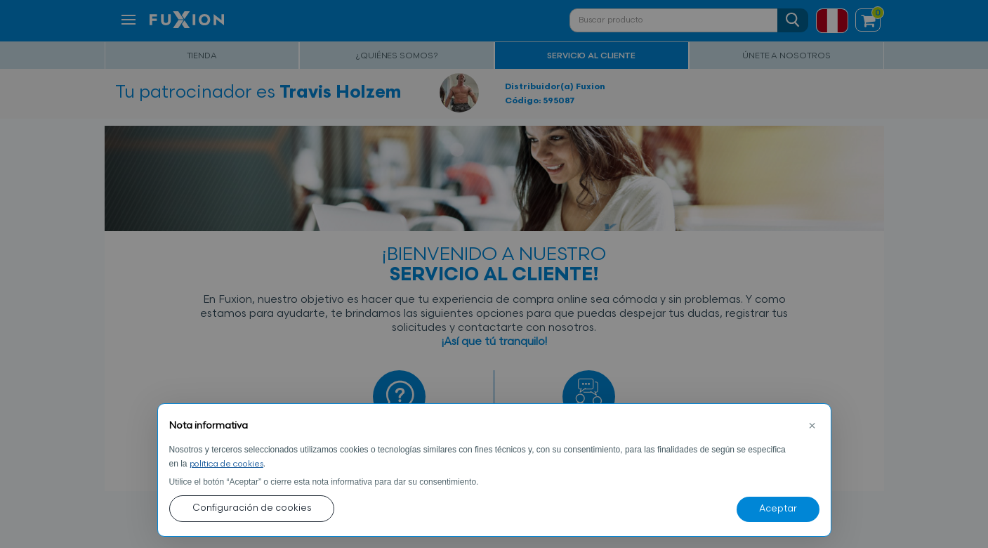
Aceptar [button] (778, 509)
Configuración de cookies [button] (251, 508)
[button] (812, 426)
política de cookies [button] (226, 464)
